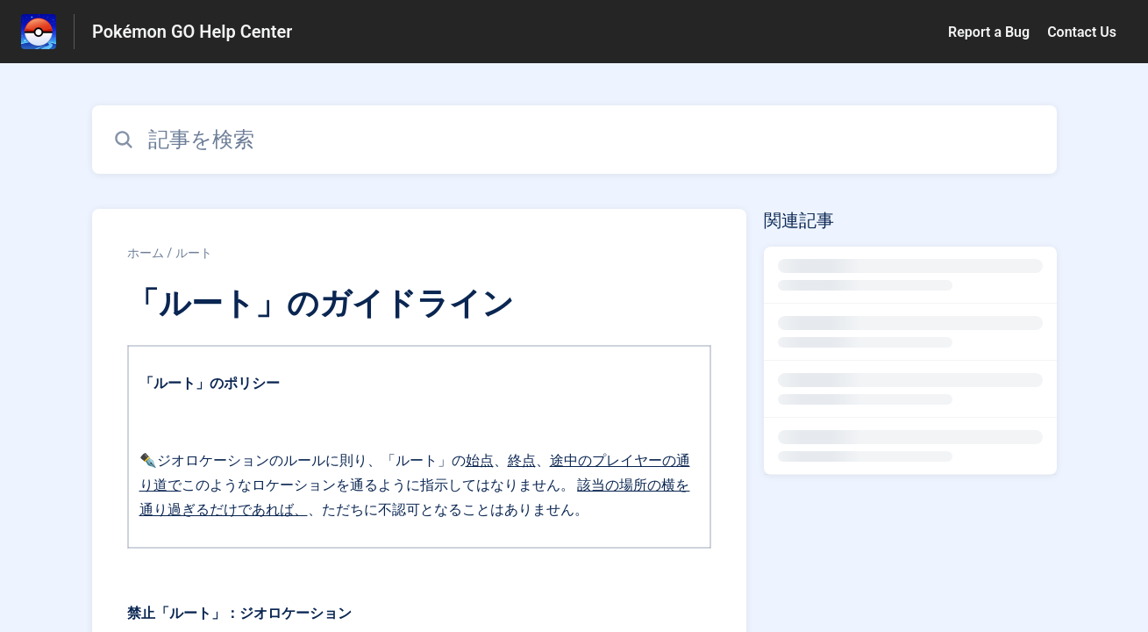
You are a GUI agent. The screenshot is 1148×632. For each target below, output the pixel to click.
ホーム (145, 253)
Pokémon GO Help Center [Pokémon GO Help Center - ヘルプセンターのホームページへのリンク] (192, 31)
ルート (193, 253)
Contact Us (1081, 32)
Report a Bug (989, 32)
